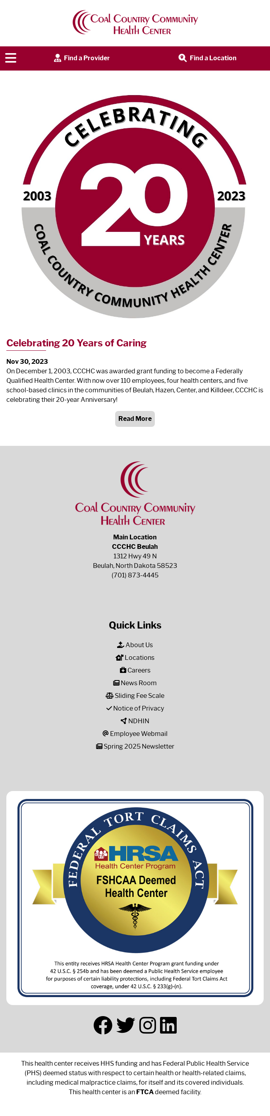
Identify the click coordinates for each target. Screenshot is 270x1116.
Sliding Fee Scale (135, 695)
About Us (135, 645)
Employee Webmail (135, 734)
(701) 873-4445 (135, 575)
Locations (135, 657)
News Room (135, 683)
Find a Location (207, 58)
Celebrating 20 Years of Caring (76, 343)
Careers (135, 670)
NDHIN (135, 721)
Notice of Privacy (135, 708)
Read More (135, 418)
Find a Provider (81, 58)
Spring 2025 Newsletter (135, 746)
